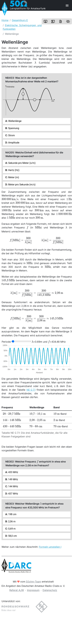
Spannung (13, 128)
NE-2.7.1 (31, 389)
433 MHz (13, 472)
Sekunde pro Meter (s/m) (22, 163)
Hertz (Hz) (13, 170)
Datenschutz (50, 590)
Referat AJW (16, 590)
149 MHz (13, 479)
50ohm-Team (33, 581)
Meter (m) (13, 177)
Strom (11, 135)
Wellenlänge (14, 121)
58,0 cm (12, 535)
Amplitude (13, 142)
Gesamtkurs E (20, 20)
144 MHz (13, 486)
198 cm (12, 514)
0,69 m (12, 528)
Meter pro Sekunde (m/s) (22, 184)
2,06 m (11, 521)
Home (5, 20)
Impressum (33, 590)
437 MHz (13, 493)
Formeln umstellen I (50, 546)
